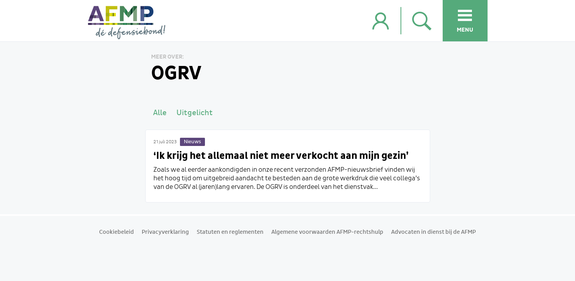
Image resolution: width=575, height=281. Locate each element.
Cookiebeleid (116, 232)
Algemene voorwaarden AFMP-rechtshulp (327, 232)
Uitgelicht (194, 113)
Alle (160, 113)
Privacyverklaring (165, 232)
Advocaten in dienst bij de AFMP (433, 232)
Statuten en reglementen (230, 232)
